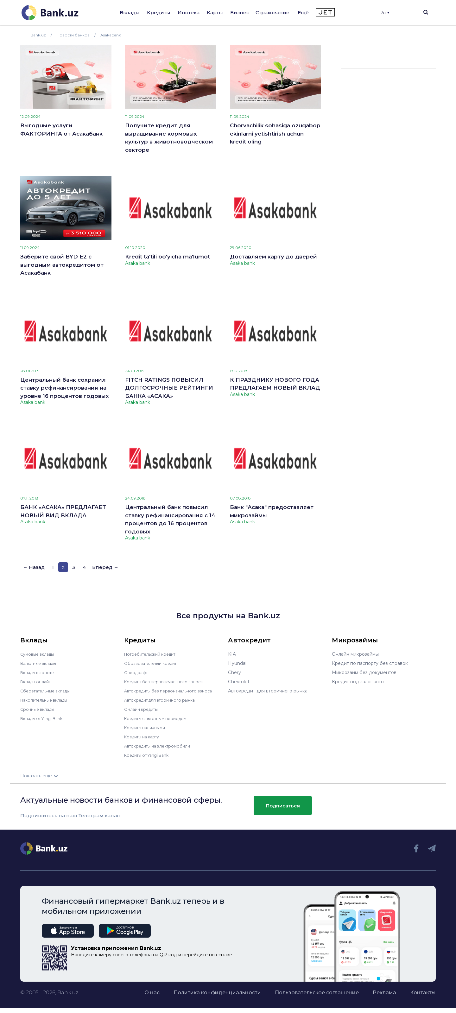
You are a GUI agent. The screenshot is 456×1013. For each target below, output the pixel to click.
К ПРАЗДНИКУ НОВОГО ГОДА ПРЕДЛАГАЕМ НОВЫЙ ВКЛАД (275, 384)
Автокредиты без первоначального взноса (173, 691)
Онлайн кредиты (143, 709)
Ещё (303, 13)
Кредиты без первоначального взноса (168, 682)
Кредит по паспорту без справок (370, 663)
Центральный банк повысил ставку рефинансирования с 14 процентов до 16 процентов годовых (170, 519)
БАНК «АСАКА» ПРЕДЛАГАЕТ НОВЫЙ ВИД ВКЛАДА (63, 511)
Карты (215, 13)
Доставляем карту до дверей (273, 256)
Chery (234, 672)
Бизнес (239, 13)
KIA (232, 654)
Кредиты (158, 13)
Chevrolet (239, 682)
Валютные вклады (40, 663)
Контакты (423, 993)
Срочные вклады (39, 709)
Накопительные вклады (47, 700)
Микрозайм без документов (364, 672)
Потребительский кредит (153, 654)
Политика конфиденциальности (217, 993)
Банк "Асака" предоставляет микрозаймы (272, 511)
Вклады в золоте (39, 672)
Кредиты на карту (144, 737)
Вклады (130, 13)
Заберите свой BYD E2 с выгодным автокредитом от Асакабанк (62, 264)
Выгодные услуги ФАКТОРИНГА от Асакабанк (61, 129)
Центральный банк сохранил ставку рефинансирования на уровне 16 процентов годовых (64, 388)
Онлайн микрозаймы (355, 654)
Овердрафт (137, 672)
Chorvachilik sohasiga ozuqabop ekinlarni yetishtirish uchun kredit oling (275, 133)
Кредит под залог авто (358, 682)
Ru (384, 12)
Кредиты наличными (147, 727)
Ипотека (189, 13)
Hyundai (237, 663)
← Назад (34, 567)
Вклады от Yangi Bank (45, 718)
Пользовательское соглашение (317, 993)
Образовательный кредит (153, 663)
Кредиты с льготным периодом (159, 718)
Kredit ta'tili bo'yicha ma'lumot (167, 256)
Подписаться (283, 805)
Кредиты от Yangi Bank (150, 755)
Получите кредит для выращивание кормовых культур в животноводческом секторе (169, 137)
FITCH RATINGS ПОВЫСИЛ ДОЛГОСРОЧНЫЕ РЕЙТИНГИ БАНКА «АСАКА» (169, 388)
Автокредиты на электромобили (161, 746)
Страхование (272, 13)
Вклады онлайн (37, 682)
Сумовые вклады (39, 654)
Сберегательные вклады (48, 691)
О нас (152, 993)
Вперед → (105, 567)
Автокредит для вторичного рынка (164, 700)
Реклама (384, 993)
